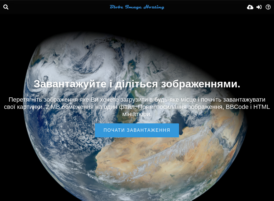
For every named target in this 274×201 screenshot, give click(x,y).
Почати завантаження (137, 130)
